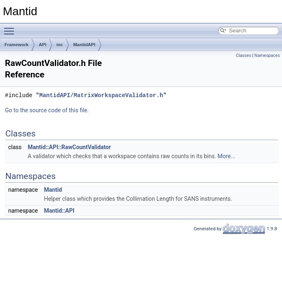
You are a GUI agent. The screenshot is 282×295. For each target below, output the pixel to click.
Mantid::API (59, 210)
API (42, 44)
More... (226, 156)
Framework (17, 44)
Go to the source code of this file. (47, 110)
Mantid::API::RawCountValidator (69, 147)
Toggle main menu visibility (11, 27)
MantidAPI (84, 44)
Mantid (53, 189)
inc (59, 44)
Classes (243, 55)
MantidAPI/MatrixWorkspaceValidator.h (101, 95)
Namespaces (267, 55)
